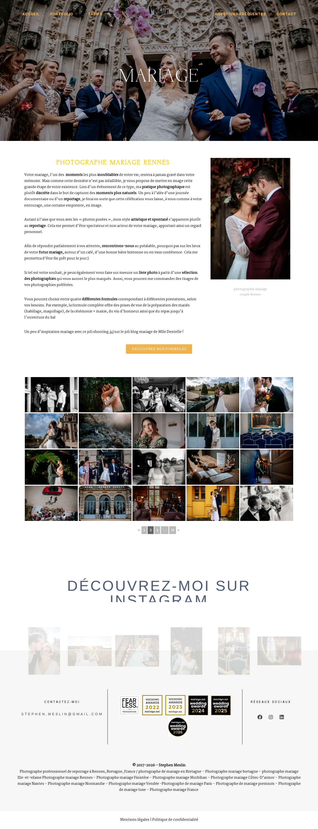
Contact (286, 14)
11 (172, 530)
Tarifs (95, 14)
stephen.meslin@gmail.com (62, 714)
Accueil (31, 14)
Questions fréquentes (240, 14)
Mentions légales (134, 820)
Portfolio (61, 14)
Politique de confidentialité (175, 820)
